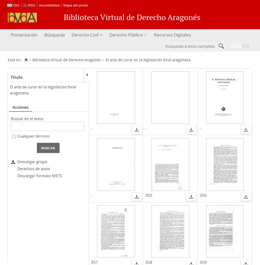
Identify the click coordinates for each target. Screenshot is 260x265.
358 (148, 262)
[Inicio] (26, 60)
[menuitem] (25, 35)
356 (203, 195)
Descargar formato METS (39, 175)
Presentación (24, 35)
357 (94, 262)
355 (148, 195)
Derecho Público (126, 35)
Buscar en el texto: (27, 118)
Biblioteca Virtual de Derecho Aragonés (66, 60)
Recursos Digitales (172, 35)
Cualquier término (33, 136)
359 (203, 262)
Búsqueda (54, 35)
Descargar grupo (32, 161)
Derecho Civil (85, 35)
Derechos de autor (33, 168)
